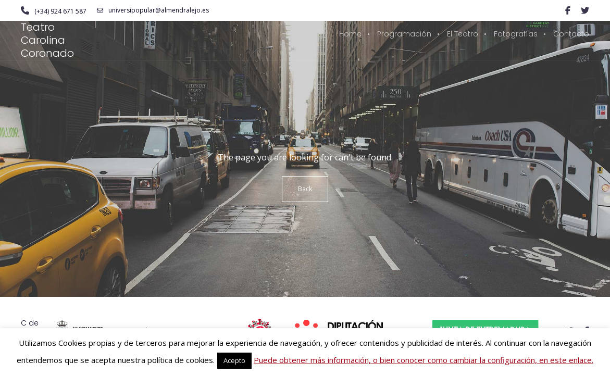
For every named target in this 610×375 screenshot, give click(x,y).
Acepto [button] (234, 360)
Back (305, 188)
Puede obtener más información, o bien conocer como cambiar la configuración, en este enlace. (423, 360)
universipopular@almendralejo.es (153, 10)
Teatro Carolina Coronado (47, 40)
